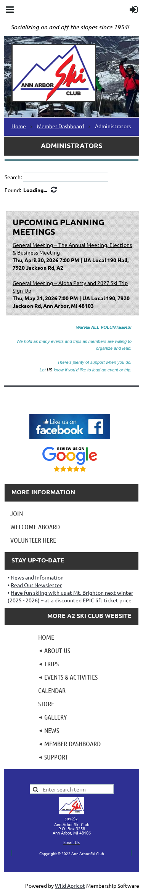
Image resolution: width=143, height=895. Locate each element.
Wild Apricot (70, 885)
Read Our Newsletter (36, 584)
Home (18, 126)
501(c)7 (71, 819)
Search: (13, 177)
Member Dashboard (60, 126)
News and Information (37, 577)
